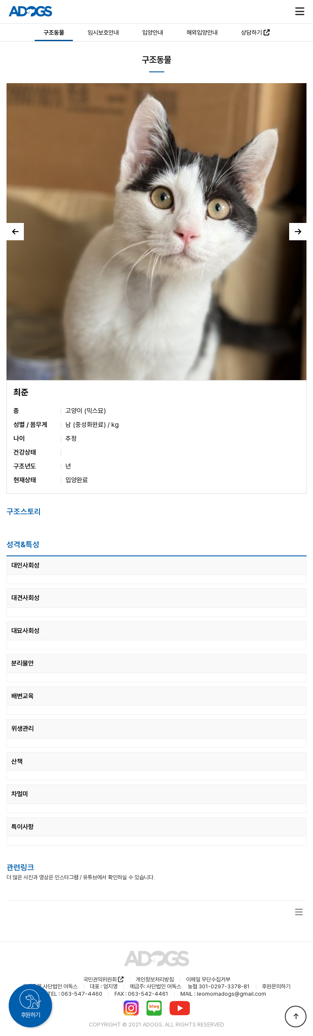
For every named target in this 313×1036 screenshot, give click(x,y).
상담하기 (255, 32)
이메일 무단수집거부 (208, 979)
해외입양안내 (202, 32)
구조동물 (53, 32)
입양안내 (152, 32)
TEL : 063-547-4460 (74, 994)
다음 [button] (298, 231)
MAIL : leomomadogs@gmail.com (223, 994)
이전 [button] (15, 231)
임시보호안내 (103, 32)
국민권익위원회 (103, 979)
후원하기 (30, 1014)
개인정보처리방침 (155, 979)
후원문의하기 (276, 986)
